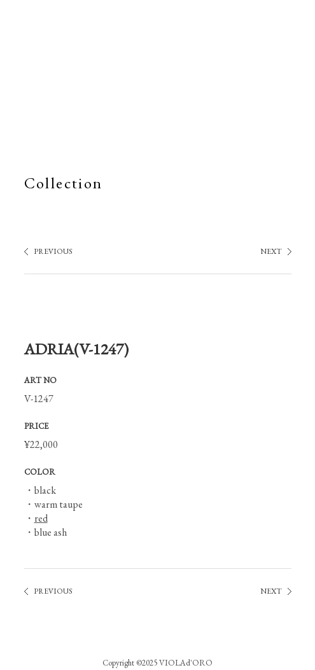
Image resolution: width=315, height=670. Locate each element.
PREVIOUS (53, 251)
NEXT (271, 251)
